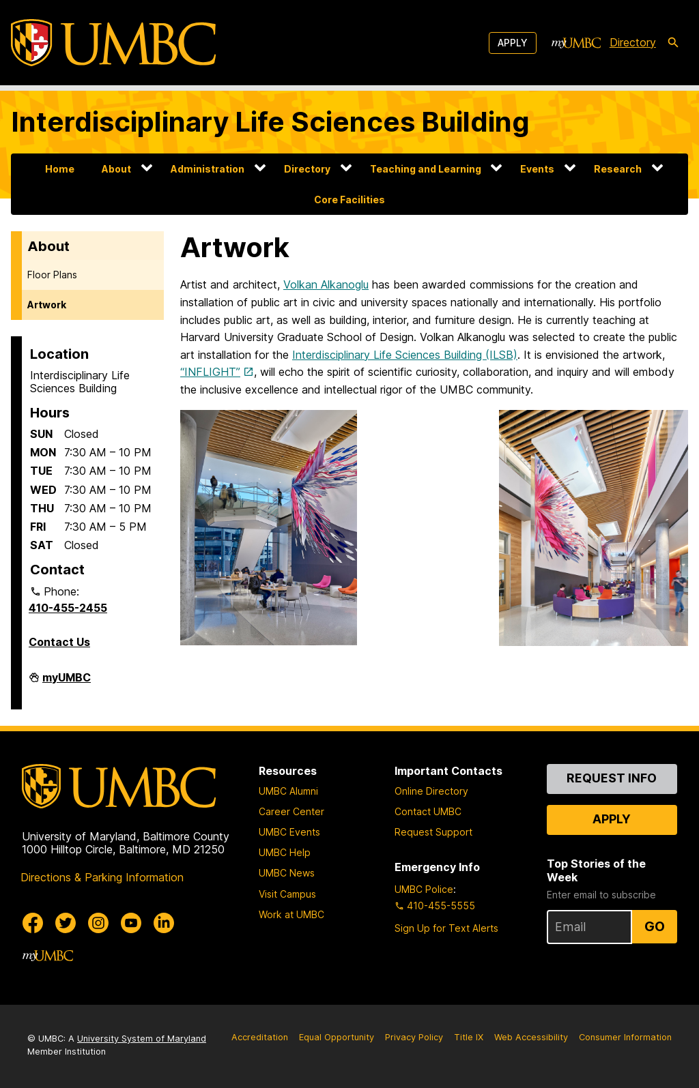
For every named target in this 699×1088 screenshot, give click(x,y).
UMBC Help (285, 852)
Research (618, 169)
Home (59, 169)
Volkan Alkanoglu (326, 284)
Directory (307, 169)
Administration (207, 169)
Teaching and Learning (425, 169)
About (116, 169)
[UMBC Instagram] (98, 923)
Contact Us (59, 642)
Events (537, 169)
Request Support (433, 832)
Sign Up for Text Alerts (446, 928)
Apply (513, 42)
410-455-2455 (68, 608)
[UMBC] (113, 42)
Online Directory (431, 791)
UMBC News (287, 873)
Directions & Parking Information (102, 877)
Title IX (468, 1037)
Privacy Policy (414, 1037)
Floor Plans (52, 274)
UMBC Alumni (288, 791)
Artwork (46, 304)
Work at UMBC (291, 914)
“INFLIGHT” (210, 372)
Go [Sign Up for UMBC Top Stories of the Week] (654, 926)
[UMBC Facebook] (33, 923)
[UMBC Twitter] (66, 923)
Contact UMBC (428, 811)
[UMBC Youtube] (131, 923)
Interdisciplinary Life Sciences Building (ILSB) (404, 355)
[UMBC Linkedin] (164, 923)
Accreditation (259, 1037)
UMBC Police (424, 889)
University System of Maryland (141, 1038)
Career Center (291, 811)
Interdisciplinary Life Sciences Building (270, 121)
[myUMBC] (576, 43)
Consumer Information (625, 1037)
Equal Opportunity (336, 1037)
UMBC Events (289, 832)
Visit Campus (287, 894)
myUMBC (66, 682)
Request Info (612, 778)
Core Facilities (349, 199)
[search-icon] (673, 43)
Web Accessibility (531, 1037)
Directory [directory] (632, 42)
